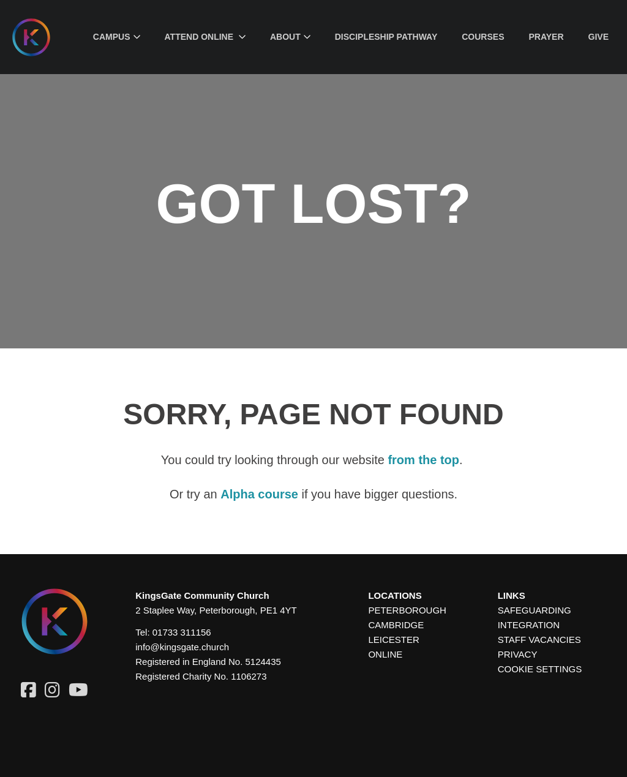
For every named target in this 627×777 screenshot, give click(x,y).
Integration (529, 625)
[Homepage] (40, 37)
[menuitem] (116, 37)
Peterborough (407, 610)
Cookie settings (540, 669)
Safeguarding (534, 610)
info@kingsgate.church (182, 647)
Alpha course (259, 494)
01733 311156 (181, 632)
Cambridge (396, 625)
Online (385, 654)
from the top (423, 460)
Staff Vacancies (539, 639)
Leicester (393, 639)
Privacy (518, 654)
